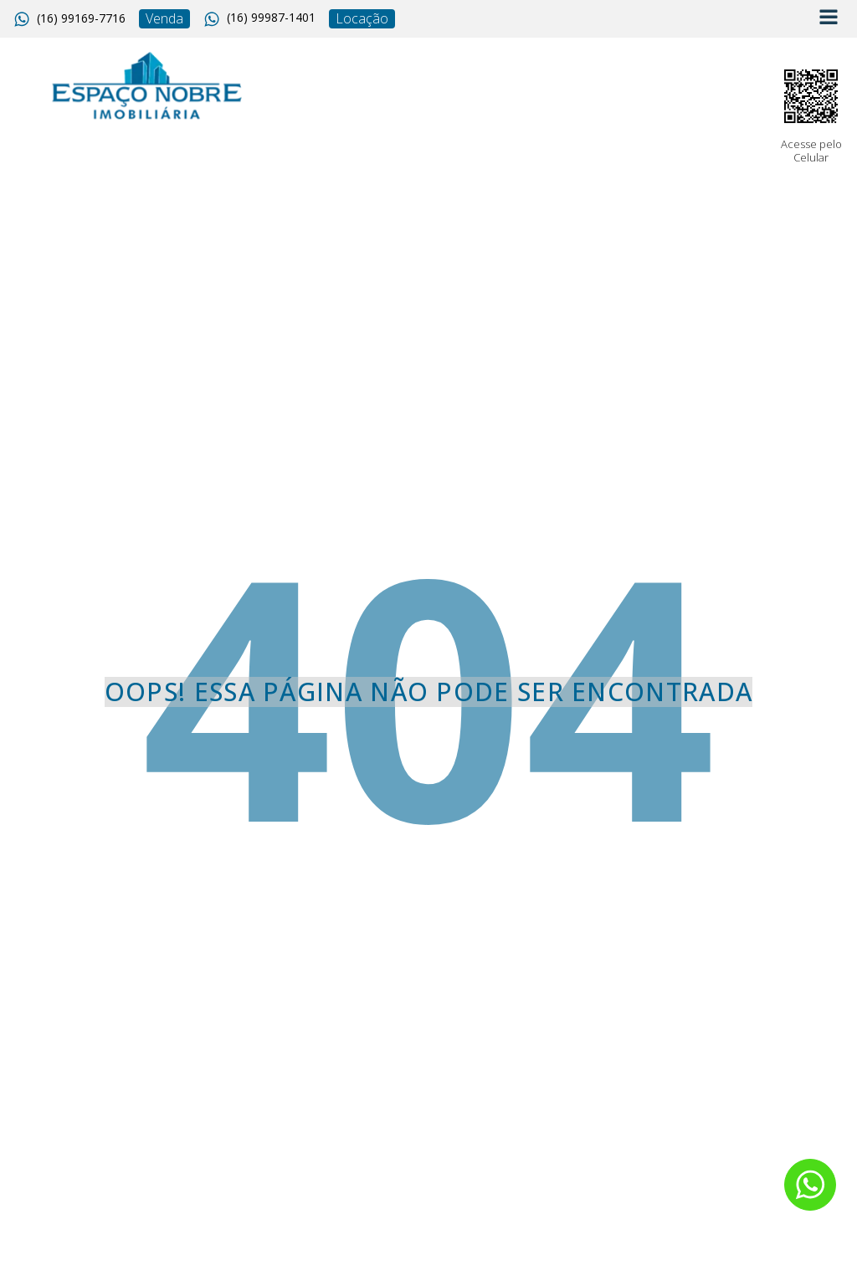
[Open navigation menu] (828, 19)
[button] (69, 19)
